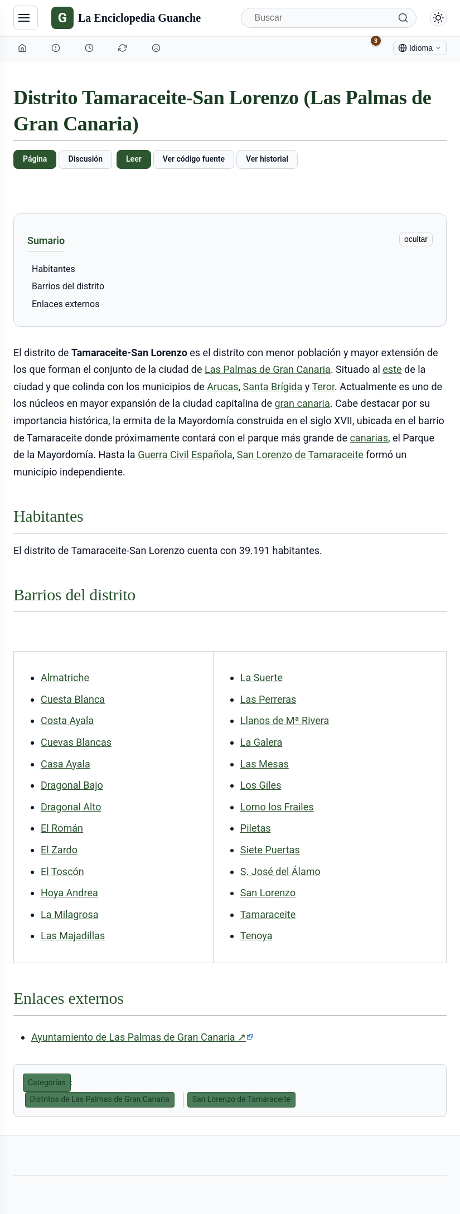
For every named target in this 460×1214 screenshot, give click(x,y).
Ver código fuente (194, 158)
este (391, 369)
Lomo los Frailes (277, 807)
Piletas (255, 828)
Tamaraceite (268, 914)
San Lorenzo (268, 893)
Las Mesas (264, 764)
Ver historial (267, 158)
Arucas (222, 386)
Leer (134, 158)
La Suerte (261, 677)
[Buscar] (329, 18)
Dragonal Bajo (72, 785)
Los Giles (261, 785)
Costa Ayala (67, 720)
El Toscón (62, 871)
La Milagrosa (70, 914)
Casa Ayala (65, 764)
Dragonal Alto (71, 807)
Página (35, 158)
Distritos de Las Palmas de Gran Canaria (100, 1099)
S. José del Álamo (280, 871)
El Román (62, 828)
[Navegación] (25, 18)
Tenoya (256, 935)
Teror (323, 386)
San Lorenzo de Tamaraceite (300, 454)
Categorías (47, 1082)
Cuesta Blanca (73, 699)
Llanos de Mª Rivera (284, 720)
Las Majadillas (73, 935)
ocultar (416, 239)
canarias (369, 438)
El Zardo (59, 850)
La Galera (261, 742)
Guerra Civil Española (185, 454)
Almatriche (65, 677)
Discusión (85, 158)
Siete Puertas (270, 850)
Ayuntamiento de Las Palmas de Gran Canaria (142, 1037)
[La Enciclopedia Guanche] (126, 18)
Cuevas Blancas (76, 742)
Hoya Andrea (69, 893)
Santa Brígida (273, 386)
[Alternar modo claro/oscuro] (438, 17)
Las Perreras (268, 699)
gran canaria (302, 403)
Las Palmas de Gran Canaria (268, 369)
